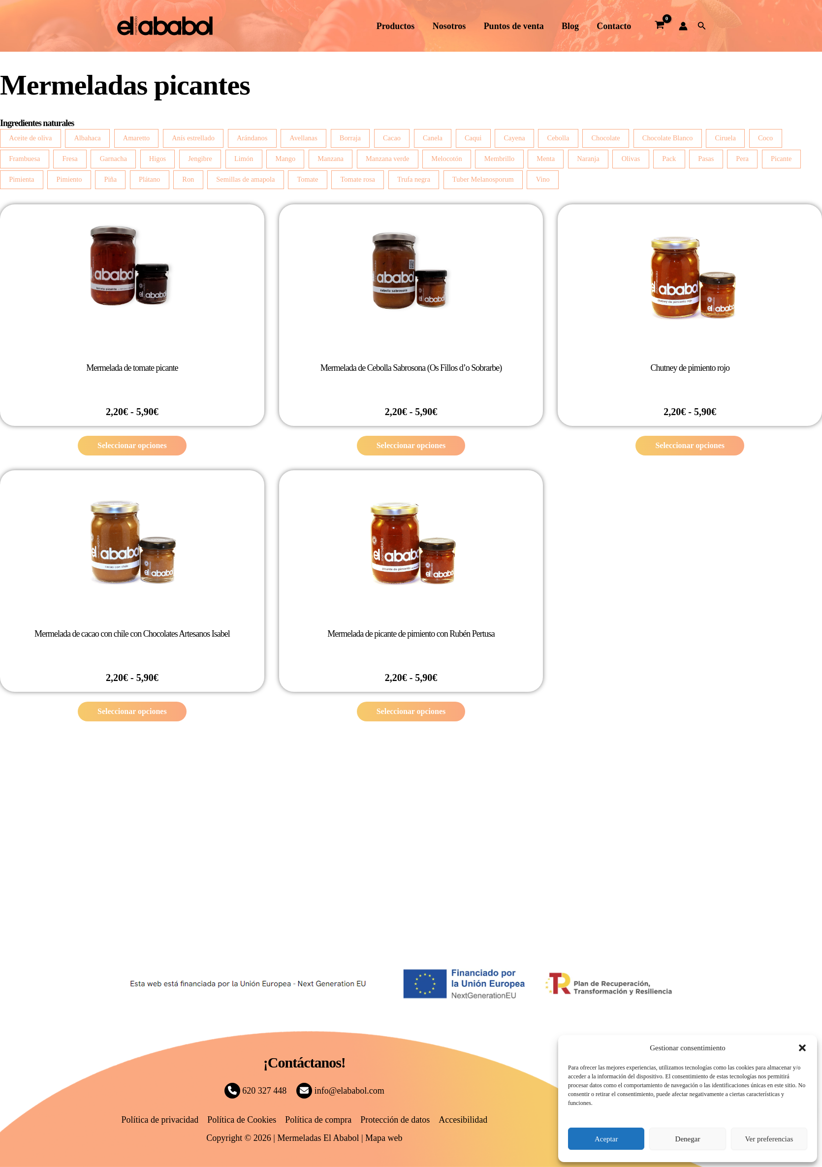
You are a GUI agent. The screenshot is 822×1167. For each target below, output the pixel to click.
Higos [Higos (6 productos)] (157, 158)
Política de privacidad (159, 1120)
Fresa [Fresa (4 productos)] (69, 158)
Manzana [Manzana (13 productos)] (330, 158)
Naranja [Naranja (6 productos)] (588, 158)
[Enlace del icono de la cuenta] (683, 26)
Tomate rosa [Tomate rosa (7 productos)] (357, 179)
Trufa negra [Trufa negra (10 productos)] (413, 179)
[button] (802, 1048)
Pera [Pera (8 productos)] (742, 158)
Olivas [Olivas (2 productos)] (631, 158)
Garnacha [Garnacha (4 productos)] (113, 158)
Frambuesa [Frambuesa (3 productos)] (24, 158)
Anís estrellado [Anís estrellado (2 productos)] (193, 138)
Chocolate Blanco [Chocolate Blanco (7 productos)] (667, 138)
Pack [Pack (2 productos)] (669, 158)
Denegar (687, 1139)
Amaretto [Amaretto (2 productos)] (136, 138)
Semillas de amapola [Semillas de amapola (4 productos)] (245, 179)
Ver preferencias (769, 1139)
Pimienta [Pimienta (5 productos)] (21, 179)
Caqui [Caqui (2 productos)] (473, 138)
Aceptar (606, 1139)
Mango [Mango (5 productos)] (285, 158)
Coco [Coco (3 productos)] (765, 138)
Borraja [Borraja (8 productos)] (350, 138)
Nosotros (450, 26)
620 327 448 (255, 1091)
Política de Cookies (241, 1120)
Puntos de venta (514, 26)
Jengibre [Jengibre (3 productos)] (200, 158)
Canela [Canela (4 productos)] (433, 138)
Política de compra (318, 1120)
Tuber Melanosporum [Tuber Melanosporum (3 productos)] (483, 179)
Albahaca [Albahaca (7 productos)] (87, 138)
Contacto (614, 26)
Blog (570, 26)
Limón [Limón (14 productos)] (243, 158)
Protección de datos (395, 1120)
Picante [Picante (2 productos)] (781, 158)
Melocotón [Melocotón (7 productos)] (446, 158)
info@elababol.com (340, 1091)
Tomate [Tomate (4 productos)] (307, 179)
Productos (396, 26)
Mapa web (383, 1138)
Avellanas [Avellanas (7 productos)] (303, 138)
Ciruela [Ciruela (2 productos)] (725, 138)
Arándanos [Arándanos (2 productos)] (252, 138)
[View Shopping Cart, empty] (659, 26)
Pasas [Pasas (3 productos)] (706, 158)
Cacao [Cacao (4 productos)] (392, 138)
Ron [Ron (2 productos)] (188, 179)
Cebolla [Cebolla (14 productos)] (558, 138)
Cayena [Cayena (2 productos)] (514, 138)
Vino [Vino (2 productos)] (543, 179)
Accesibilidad (463, 1120)
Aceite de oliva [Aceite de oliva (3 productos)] (30, 138)
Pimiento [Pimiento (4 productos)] (69, 179)
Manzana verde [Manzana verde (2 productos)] (387, 158)
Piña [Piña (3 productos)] (110, 179)
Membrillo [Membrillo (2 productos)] (499, 158)
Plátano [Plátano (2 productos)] (149, 179)
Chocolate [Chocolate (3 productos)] (605, 138)
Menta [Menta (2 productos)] (546, 158)
